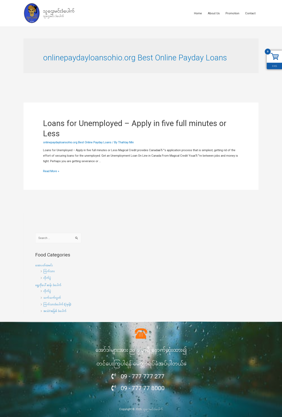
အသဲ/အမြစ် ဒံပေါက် (54, 311)
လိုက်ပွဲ (47, 278)
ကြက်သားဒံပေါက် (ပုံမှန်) (57, 304)
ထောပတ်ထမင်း (44, 265)
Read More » (51, 171)
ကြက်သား (49, 271)
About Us (214, 13)
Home (198, 13)
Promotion (232, 13)
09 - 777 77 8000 (142, 388)
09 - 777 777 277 (142, 376)
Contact (250, 13)
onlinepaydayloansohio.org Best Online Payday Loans (77, 142)
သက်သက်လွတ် (52, 297)
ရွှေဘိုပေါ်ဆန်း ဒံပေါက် (48, 285)
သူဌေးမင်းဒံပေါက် (58, 11)
